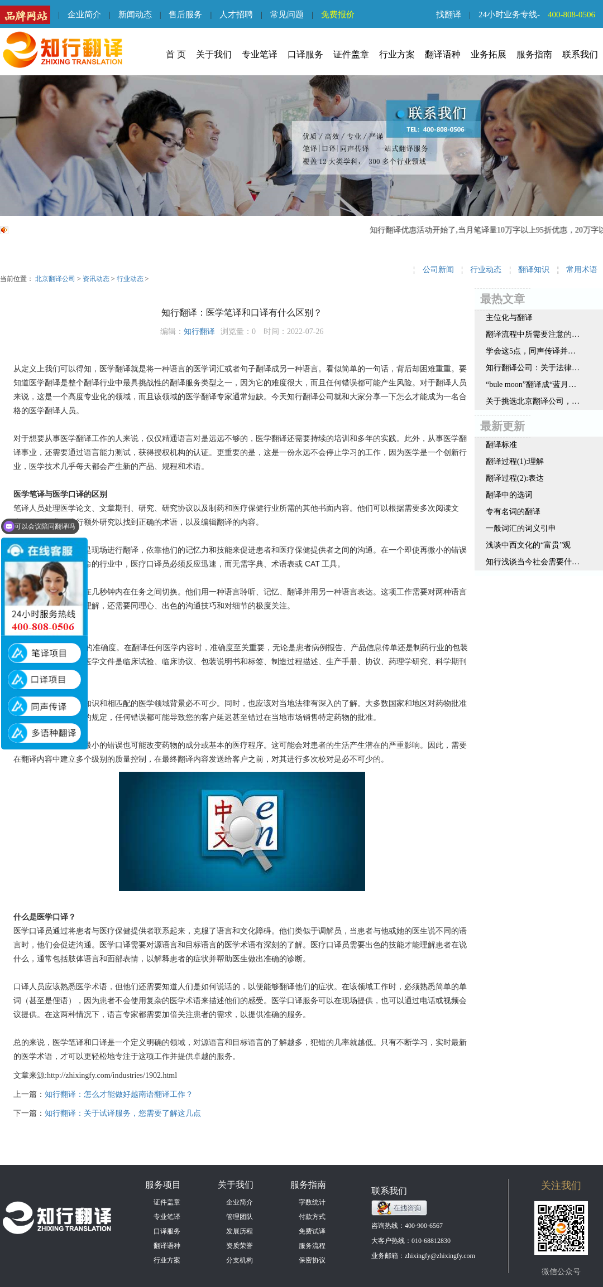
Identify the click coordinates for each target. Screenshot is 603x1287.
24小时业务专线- (540, 14)
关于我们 (214, 54)
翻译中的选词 (509, 495)
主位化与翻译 (509, 317)
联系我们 (580, 54)
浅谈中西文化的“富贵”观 (528, 545)
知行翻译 (199, 331)
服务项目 (163, 1184)
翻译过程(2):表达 (515, 478)
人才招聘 (236, 14)
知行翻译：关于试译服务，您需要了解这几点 (123, 1113)
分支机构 (239, 1260)
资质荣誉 (239, 1246)
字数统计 (312, 1202)
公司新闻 (438, 269)
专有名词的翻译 (513, 511)
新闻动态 (135, 14)
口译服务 (305, 54)
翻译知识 (533, 269)
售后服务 (185, 14)
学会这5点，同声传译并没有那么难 (533, 351)
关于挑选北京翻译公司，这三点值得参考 (533, 401)
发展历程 (239, 1231)
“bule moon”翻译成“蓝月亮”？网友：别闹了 (533, 384)
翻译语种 (443, 54)
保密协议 (312, 1260)
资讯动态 (96, 279)
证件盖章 (351, 54)
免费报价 (338, 14)
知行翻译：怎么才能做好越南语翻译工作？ (119, 1094)
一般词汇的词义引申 (521, 528)
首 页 (176, 54)
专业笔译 (259, 54)
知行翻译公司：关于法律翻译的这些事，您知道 (533, 368)
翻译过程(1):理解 (515, 461)
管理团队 (239, 1217)
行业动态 (130, 279)
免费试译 (312, 1231)
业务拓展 (488, 54)
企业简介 (84, 14)
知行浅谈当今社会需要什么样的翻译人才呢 (533, 562)
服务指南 (534, 54)
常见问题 (287, 14)
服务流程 (312, 1246)
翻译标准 (501, 445)
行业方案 (397, 54)
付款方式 (312, 1217)
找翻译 (448, 14)
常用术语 (581, 269)
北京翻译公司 (55, 279)
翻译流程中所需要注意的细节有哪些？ (533, 334)
